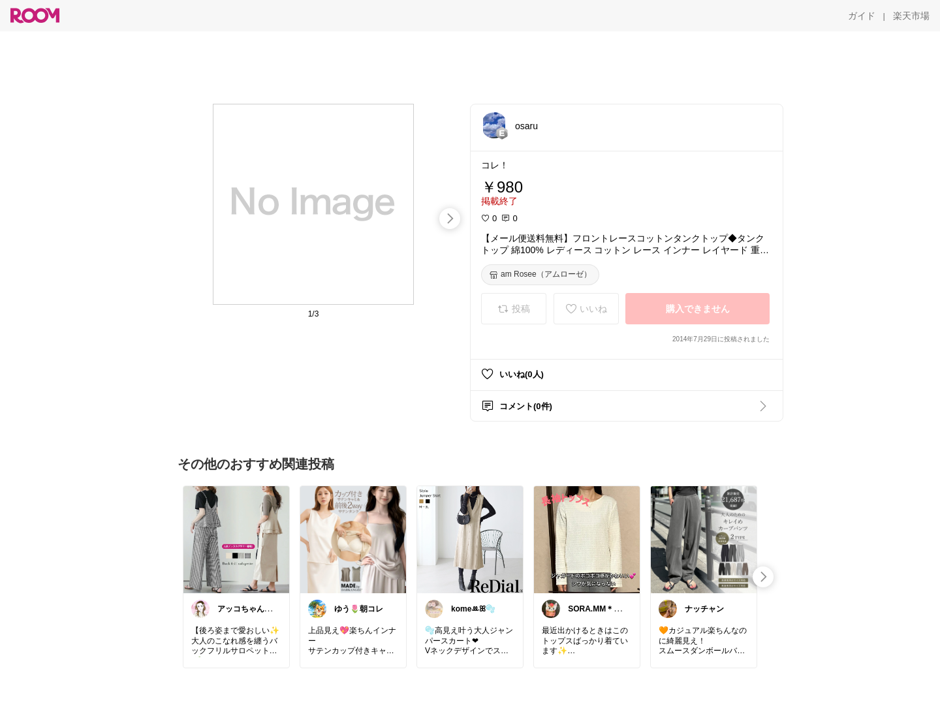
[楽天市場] (911, 16)
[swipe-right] (449, 218)
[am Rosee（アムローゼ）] (540, 274)
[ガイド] (861, 16)
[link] (236, 539)
